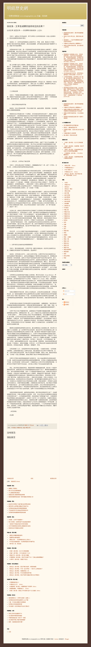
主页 (10, 632)
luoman (56, 639)
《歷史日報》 (67, 191)
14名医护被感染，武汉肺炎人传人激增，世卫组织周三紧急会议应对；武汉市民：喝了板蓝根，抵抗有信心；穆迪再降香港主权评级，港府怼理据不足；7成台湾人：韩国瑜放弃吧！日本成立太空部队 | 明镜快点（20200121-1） (74, 81)
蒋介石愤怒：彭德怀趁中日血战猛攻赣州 (20, 522)
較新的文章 (10, 478)
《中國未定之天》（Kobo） (16, 584)
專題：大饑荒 (67, 237)
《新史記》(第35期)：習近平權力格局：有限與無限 (22, 566)
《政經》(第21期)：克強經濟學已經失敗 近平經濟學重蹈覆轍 (73, 150)
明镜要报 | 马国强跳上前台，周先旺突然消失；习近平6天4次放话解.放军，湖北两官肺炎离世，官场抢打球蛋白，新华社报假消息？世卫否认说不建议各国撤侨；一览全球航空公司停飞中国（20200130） (73, 67)
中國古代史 (67, 212)
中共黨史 (13, 427)
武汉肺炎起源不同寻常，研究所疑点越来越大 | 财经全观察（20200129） (73, 74)
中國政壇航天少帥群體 (70, 133)
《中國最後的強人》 (14, 582)
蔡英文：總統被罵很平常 (70, 127)
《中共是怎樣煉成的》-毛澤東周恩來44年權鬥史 (22, 541)
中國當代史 (67, 218)
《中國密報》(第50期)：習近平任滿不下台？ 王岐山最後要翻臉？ (26, 557)
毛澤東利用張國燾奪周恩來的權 (17, 512)
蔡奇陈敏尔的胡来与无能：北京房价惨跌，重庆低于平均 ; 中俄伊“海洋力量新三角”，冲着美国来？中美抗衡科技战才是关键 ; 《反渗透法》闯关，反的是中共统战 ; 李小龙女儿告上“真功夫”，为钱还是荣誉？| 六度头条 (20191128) (74, 92)
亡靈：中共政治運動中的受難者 (17, 602)
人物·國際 (66, 203)
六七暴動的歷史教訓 (14, 492)
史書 (65, 224)
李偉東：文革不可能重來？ (16, 519)
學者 (65, 258)
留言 (65, 294)
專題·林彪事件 (67, 249)
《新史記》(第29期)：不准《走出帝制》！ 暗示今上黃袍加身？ (26, 568)
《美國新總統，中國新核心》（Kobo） (19, 588)
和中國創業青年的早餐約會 (71, 125)
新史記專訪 (67, 255)
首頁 (32, 478)
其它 (65, 228)
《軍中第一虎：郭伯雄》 (15, 543)
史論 (24, 427)
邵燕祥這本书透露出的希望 (16, 528)
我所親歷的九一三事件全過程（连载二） (20, 598)
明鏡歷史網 (17, 8)
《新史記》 (67, 187)
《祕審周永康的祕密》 (15, 537)
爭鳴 (65, 232)
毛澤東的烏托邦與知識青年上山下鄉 (18, 600)
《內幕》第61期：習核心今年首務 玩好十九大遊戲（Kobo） (25, 590)
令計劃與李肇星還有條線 (15, 615)
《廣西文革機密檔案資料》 (16, 535)
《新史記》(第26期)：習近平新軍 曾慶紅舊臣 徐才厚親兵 (24, 575)
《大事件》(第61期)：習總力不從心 (18, 559)
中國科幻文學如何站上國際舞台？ (73, 43)
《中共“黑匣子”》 (68, 169)
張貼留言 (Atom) (15, 481)
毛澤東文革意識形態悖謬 (15, 604)
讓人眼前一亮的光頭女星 (70, 135)
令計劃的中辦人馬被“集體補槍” (17, 619)
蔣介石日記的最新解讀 (15, 490)
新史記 (67, 302)
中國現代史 (19, 427)
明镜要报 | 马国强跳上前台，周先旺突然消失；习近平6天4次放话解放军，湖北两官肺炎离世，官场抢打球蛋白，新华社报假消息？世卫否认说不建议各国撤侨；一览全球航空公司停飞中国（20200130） (73, 58)
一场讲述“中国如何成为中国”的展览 (18, 524)
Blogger (67, 639)
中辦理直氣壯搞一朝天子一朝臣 (17, 617)
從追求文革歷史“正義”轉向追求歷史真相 (19, 504)
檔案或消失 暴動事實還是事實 (17, 494)
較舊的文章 (53, 478)
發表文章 (66, 291)
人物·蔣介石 (67, 205)
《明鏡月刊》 (67, 184)
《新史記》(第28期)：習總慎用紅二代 (19, 571)
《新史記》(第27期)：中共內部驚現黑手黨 (20, 573)
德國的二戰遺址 (13, 488)
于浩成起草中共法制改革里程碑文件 (18, 510)
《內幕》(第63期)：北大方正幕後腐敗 (19, 551)
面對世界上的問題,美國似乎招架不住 (19, 506)
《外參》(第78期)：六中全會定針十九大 (19, 553)
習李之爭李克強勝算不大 (15, 613)
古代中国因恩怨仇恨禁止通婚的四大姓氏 (20, 526)
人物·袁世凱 (67, 201)
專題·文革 (28, 427)
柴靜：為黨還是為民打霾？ (16, 622)
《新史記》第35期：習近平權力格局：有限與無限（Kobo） (73, 174)
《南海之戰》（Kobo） (70, 165)
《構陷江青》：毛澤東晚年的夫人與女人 (20, 539)
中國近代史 (67, 214)
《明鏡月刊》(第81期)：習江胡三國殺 (19, 555)
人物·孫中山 (67, 199)
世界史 (65, 220)
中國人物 (66, 209)
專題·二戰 (66, 239)
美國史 (65, 235)
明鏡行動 (66, 230)
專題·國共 (66, 251)
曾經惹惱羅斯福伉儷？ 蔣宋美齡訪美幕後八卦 (21, 497)
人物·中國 (66, 193)
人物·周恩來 (67, 197)
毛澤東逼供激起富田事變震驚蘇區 (18, 508)
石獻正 (67, 304)
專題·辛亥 (66, 247)
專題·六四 (66, 241)
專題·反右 (66, 243)
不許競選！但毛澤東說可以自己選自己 (19, 606)
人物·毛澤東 (67, 195)
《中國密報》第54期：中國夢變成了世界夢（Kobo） (23, 586)
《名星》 (66, 182)
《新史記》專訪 (68, 189)
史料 (65, 222)
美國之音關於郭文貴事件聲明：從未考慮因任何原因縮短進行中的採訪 (73, 110)
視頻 (65, 253)
